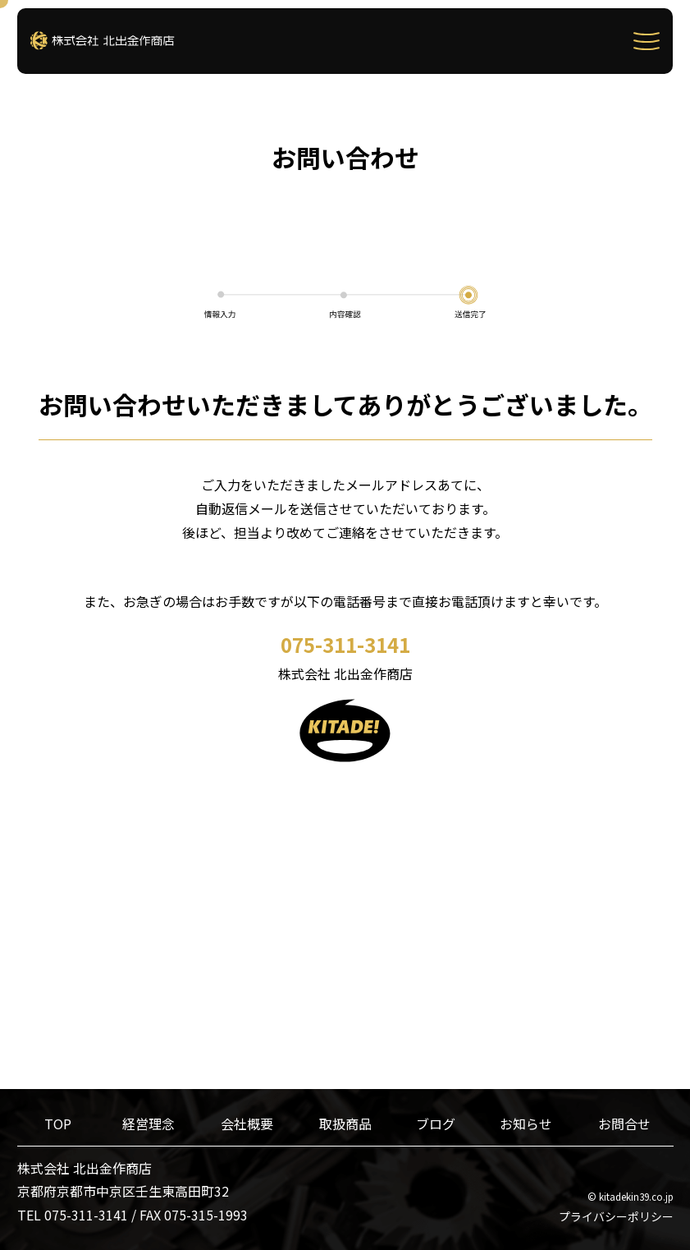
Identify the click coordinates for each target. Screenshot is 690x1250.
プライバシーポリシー (616, 1216)
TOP (57, 1123)
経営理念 (148, 1123)
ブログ (435, 1123)
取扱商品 (345, 1123)
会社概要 (247, 1123)
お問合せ (624, 1123)
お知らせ (526, 1123)
